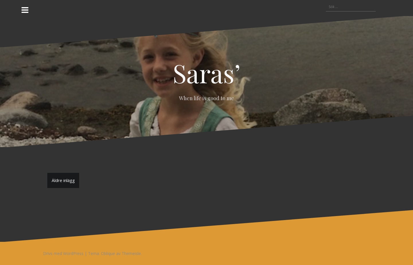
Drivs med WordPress (63, 253)
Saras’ (207, 73)
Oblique (108, 253)
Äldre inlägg (63, 180)
